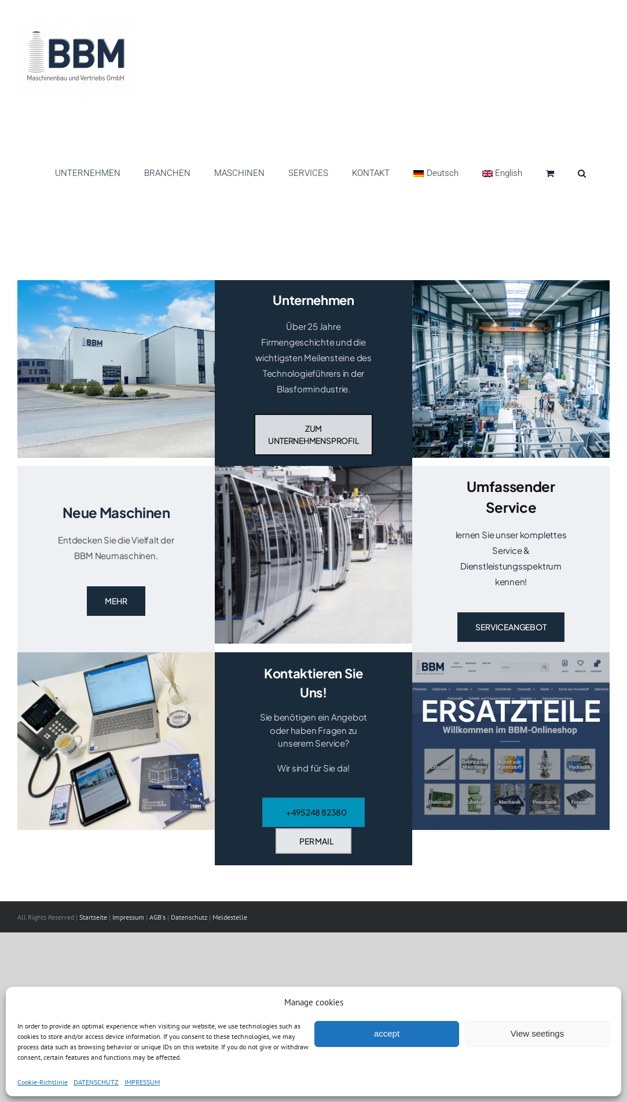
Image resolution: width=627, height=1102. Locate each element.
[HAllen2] (116, 284)
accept (386, 1033)
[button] (582, 170)
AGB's (157, 917)
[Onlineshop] (511, 741)
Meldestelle (229, 917)
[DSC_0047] (313, 470)
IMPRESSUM (142, 1082)
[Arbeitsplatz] (116, 656)
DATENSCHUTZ (96, 1082)
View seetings (537, 1033)
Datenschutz (189, 917)
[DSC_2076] (511, 284)
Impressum (129, 917)
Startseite (94, 917)
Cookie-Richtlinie (42, 1082)
